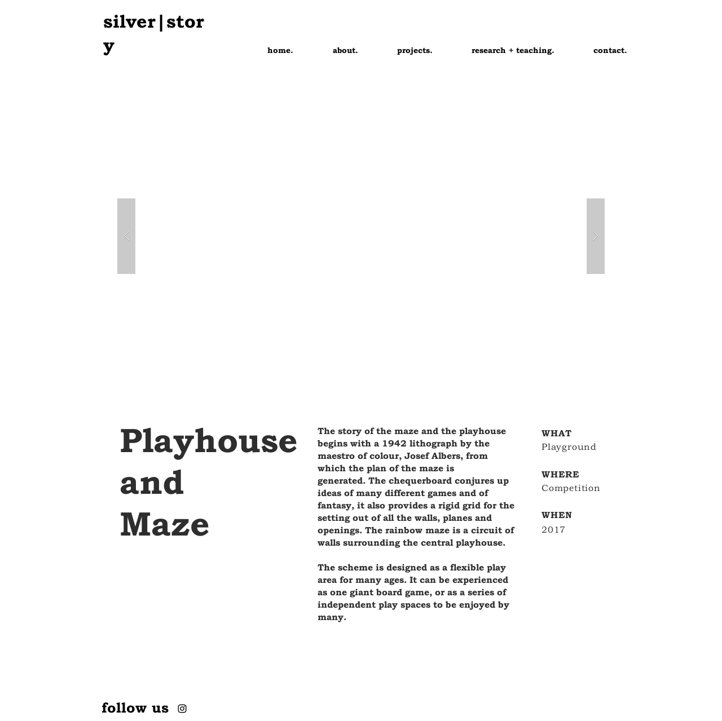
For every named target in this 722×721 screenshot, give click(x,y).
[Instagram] (182, 708)
